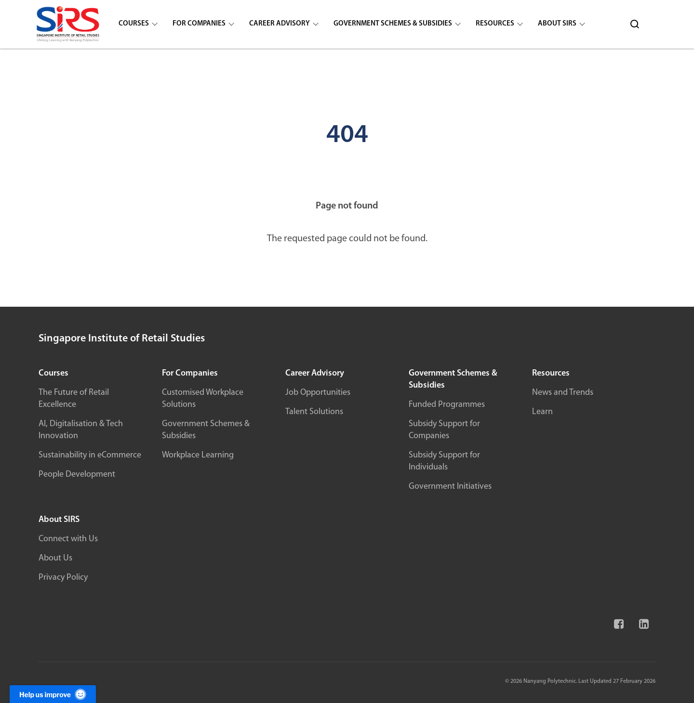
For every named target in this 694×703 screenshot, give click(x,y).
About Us (55, 558)
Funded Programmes (447, 404)
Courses (134, 23)
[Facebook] (617, 628)
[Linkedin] (642, 628)
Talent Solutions (314, 412)
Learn (542, 412)
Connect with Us (68, 539)
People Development (77, 474)
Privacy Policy (63, 577)
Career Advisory (279, 23)
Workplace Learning (198, 455)
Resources (495, 23)
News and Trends (562, 392)
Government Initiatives (450, 486)
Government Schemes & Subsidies (393, 23)
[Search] (635, 24)
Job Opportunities (317, 392)
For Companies (199, 23)
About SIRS (557, 23)
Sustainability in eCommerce (90, 455)
